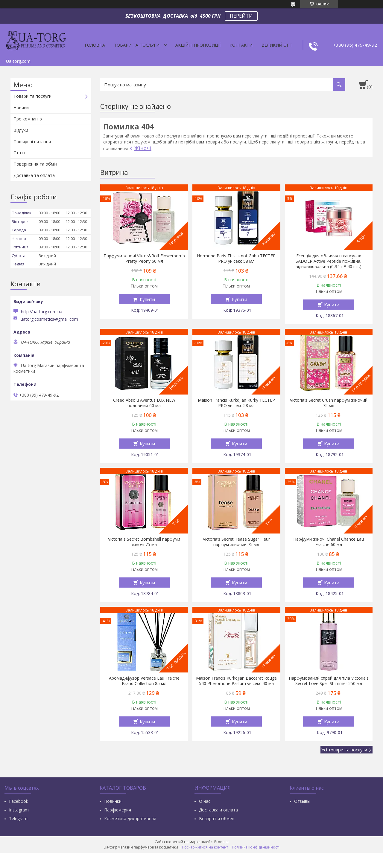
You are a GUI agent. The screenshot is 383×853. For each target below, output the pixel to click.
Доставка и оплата (218, 810)
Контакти (241, 45)
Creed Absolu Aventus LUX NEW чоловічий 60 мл (144, 403)
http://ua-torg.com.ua (41, 311)
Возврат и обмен (216, 818)
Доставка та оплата (34, 175)
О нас (204, 801)
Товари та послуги (136, 45)
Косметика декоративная (130, 818)
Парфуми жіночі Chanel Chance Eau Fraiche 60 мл (328, 541)
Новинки (112, 801)
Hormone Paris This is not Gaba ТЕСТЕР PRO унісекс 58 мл (236, 258)
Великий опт (277, 45)
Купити (147, 299)
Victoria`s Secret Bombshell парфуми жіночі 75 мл (144, 541)
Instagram (19, 810)
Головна (95, 45)
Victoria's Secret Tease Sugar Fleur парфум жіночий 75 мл (236, 541)
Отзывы (302, 801)
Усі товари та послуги (344, 750)
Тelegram (18, 818)
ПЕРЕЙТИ (241, 16)
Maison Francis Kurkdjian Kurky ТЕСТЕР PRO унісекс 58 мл (236, 403)
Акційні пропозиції (198, 45)
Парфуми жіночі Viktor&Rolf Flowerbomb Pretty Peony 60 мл (144, 258)
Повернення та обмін (35, 164)
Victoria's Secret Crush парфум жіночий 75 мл (328, 403)
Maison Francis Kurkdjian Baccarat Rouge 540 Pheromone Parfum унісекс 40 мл (236, 680)
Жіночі (142, 148)
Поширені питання (32, 141)
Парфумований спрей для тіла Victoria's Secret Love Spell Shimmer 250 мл (329, 680)
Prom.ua (221, 841)
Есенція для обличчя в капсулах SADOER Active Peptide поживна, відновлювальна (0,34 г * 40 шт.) (328, 261)
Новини (21, 107)
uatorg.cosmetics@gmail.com (49, 319)
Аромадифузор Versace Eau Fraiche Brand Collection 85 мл (144, 680)
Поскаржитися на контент (205, 847)
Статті (20, 152)
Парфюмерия (117, 810)
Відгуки (20, 130)
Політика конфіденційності (255, 847)
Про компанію (27, 119)
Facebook (18, 801)
